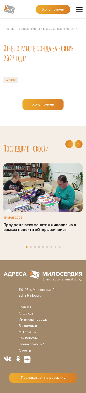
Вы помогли (28, 326)
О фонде (26, 313)
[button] (27, 247)
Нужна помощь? (31, 344)
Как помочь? (28, 338)
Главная (25, 307)
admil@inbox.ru (30, 295)
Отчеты (11, 80)
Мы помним (27, 332)
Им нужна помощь (33, 319)
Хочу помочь (53, 9)
